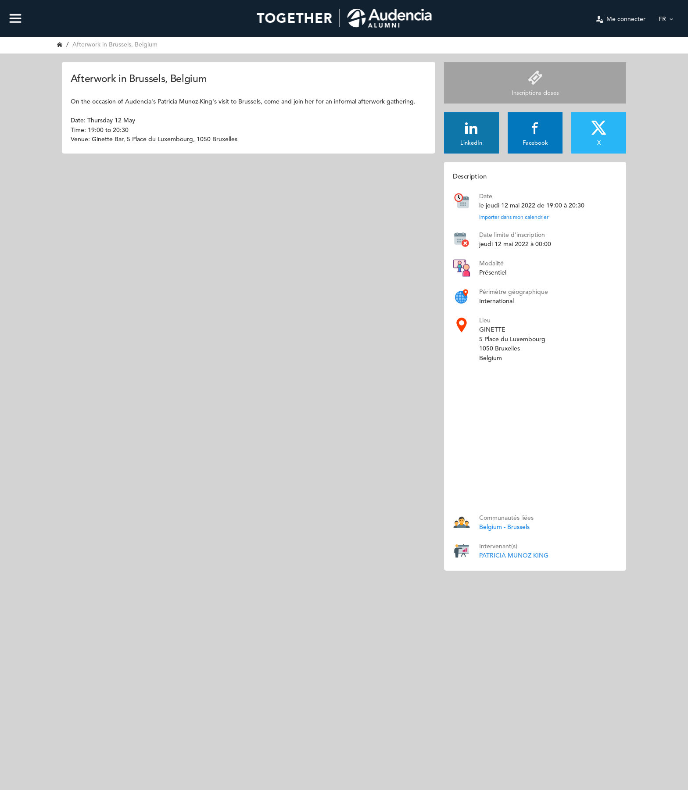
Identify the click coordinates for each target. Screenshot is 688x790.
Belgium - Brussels (504, 527)
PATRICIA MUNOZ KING (513, 556)
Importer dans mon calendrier (513, 217)
